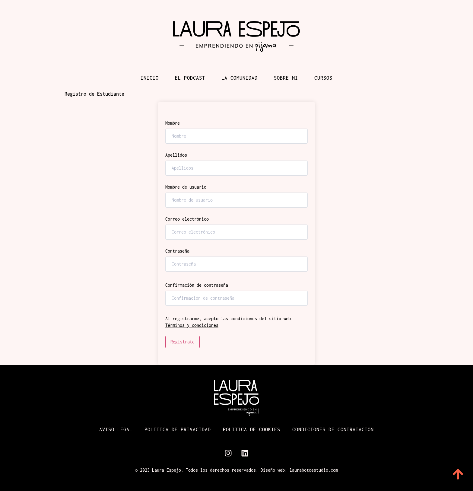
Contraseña (177, 251)
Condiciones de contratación (333, 429)
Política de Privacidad (177, 429)
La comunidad (239, 78)
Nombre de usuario (185, 187)
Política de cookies (251, 429)
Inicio (150, 78)
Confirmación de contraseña (196, 285)
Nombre (172, 123)
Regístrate (182, 341)
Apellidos (176, 155)
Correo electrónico (187, 219)
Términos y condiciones (191, 325)
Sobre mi (286, 78)
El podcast (190, 78)
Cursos (323, 78)
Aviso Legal (115, 429)
